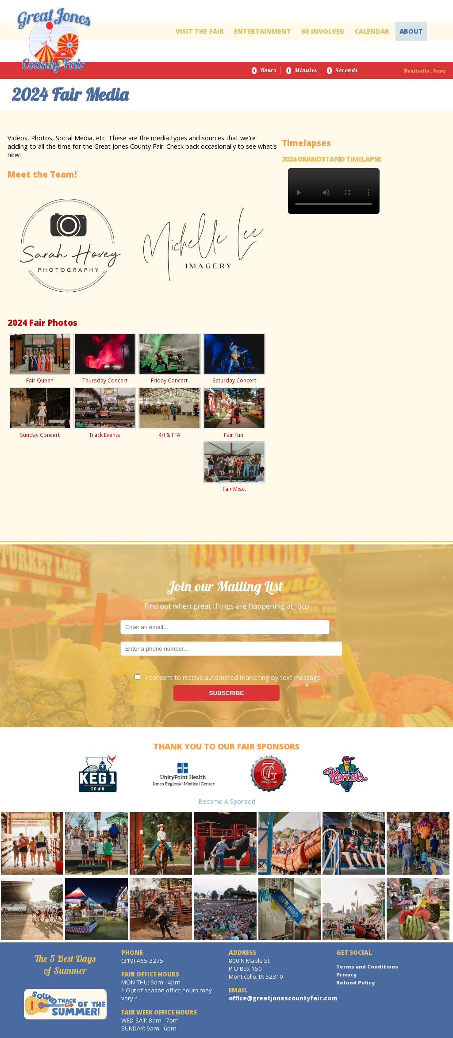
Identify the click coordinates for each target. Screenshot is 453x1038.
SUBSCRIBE (226, 693)
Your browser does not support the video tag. (333, 191)
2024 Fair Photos (42, 322)
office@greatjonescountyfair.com (283, 998)
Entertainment (262, 31)
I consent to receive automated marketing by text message (227, 677)
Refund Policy (355, 982)
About (411, 31)
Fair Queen (40, 358)
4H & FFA (169, 412)
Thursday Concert (104, 358)
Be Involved (323, 31)
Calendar (372, 31)
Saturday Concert (234, 358)
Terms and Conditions (367, 966)
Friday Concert (169, 358)
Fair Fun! (234, 412)
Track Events (104, 412)
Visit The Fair (200, 31)
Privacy (346, 974)
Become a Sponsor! (226, 801)
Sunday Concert (40, 412)
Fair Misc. (234, 467)
